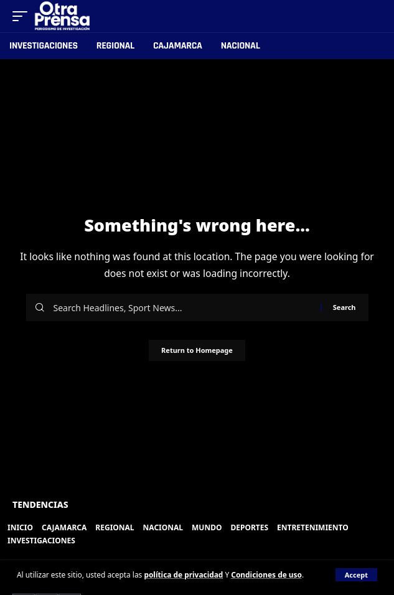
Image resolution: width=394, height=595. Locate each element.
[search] (373, 16)
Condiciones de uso (266, 574)
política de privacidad (183, 574)
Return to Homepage (197, 350)
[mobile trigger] (23, 16)
